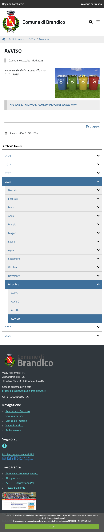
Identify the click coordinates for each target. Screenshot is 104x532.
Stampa (93, 127)
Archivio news (13, 430)
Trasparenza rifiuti (15, 488)
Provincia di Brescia (91, 4)
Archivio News (16, 39)
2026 (52, 336)
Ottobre (54, 267)
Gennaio (54, 190)
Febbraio (54, 199)
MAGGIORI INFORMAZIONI (79, 520)
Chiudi (52, 526)
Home (4, 39)
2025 (52, 327)
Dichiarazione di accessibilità (18, 454)
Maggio (54, 224)
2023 (52, 173)
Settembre (54, 259)
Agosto (54, 250)
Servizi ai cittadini (15, 416)
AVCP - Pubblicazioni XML (19, 483)
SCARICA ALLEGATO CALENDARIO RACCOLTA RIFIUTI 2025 (43, 105)
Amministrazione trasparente (21, 473)
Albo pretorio (12, 478)
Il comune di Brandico (17, 411)
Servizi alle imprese (16, 421)
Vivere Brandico (14, 425)
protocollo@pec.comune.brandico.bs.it (23, 391)
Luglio (54, 242)
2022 (52, 164)
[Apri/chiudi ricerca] (91, 21)
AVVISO (15, 293)
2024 (32, 39)
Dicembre (44, 39)
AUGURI (15, 310)
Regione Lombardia (13, 4)
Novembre (54, 276)
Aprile (54, 216)
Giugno (54, 233)
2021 (52, 156)
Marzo (54, 207)
